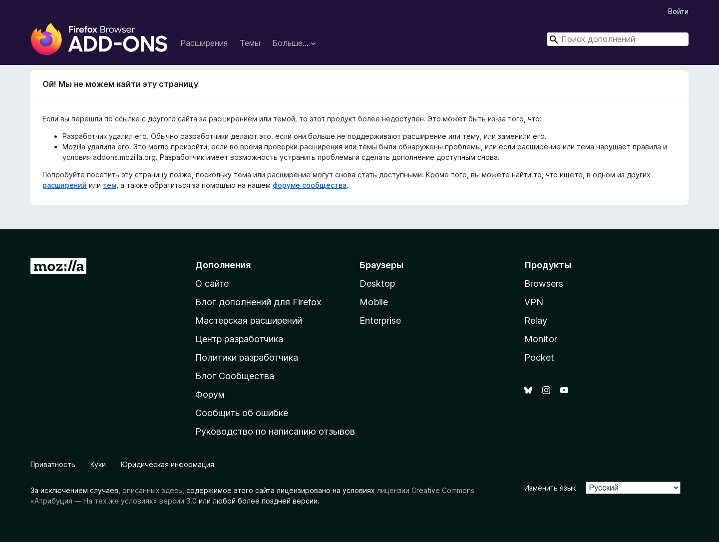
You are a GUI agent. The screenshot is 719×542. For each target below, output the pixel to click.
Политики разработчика (246, 357)
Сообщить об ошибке (241, 413)
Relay (535, 320)
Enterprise (380, 320)
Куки (98, 464)
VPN (533, 302)
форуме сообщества (310, 185)
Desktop (377, 283)
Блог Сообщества (234, 376)
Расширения (204, 43)
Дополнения (223, 265)
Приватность (52, 464)
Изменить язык (550, 488)
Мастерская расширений (248, 320)
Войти (678, 11)
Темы (250, 43)
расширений (64, 185)
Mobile (374, 302)
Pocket (539, 357)
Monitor (540, 339)
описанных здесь (152, 490)
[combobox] (618, 39)
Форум (210, 394)
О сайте (212, 283)
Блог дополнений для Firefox (258, 302)
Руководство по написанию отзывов (275, 431)
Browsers (543, 283)
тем (109, 185)
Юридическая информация (167, 464)
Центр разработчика (239, 339)
